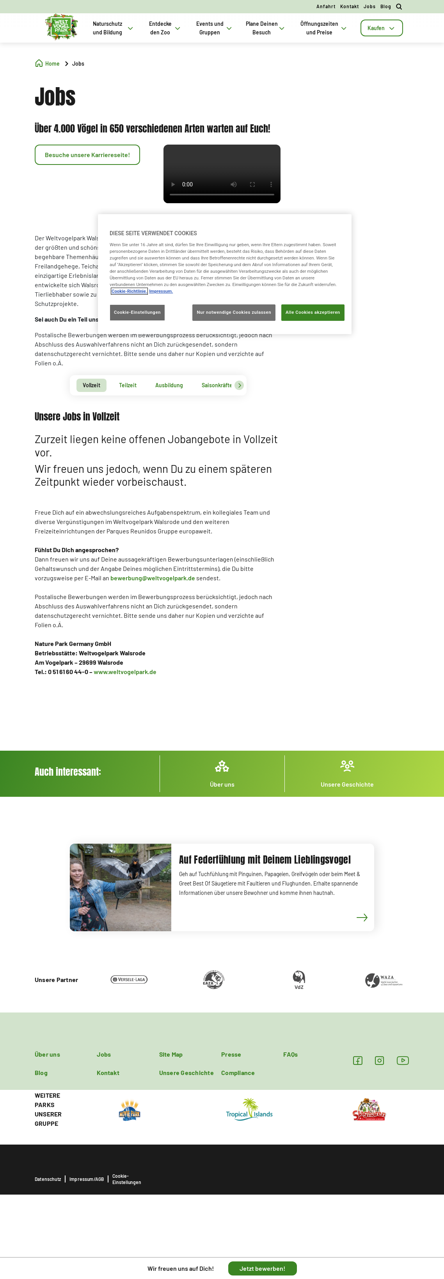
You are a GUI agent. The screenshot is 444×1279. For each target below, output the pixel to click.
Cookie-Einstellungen (126, 1179)
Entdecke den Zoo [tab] (165, 28)
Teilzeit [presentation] (128, 385)
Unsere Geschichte (186, 1072)
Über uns (47, 1054)
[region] (225, 274)
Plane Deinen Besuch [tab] (266, 28)
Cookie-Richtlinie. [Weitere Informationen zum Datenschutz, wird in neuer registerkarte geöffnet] (129, 291)
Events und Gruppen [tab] (214, 28)
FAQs (290, 1054)
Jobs (370, 6)
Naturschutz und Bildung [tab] (114, 28)
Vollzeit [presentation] (91, 385)
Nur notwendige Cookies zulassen (234, 312)
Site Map (171, 1054)
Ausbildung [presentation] (169, 385)
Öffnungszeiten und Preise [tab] (324, 28)
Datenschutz (48, 1179)
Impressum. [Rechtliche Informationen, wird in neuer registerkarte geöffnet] (161, 291)
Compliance (238, 1072)
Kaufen (382, 27)
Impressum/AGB (86, 1179)
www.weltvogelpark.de (125, 671)
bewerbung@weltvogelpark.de (152, 577)
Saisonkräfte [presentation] (217, 385)
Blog (385, 6)
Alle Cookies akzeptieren (313, 312)
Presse (231, 1054)
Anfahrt (326, 6)
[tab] (381, 27)
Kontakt (349, 6)
